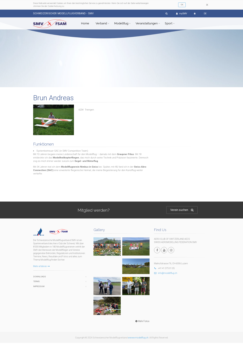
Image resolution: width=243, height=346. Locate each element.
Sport (168, 23)
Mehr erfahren (41, 266)
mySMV (181, 13)
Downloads (39, 276)
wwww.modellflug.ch (138, 337)
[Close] (207, 5)
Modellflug (121, 23)
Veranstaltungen (147, 23)
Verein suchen (182, 210)
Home (85, 23)
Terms (36, 281)
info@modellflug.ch (165, 273)
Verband (101, 23)
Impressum (38, 286)
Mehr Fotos (142, 321)
